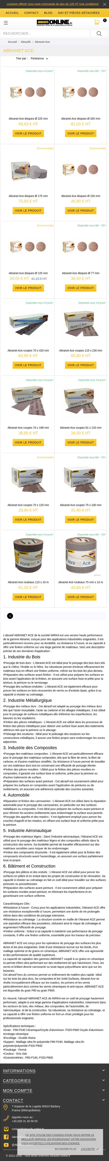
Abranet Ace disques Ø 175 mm (28, 196)
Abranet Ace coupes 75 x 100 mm (80, 505)
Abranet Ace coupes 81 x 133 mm (80, 427)
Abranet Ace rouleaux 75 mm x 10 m (80, 582)
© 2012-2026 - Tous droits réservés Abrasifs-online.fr (38, 1155)
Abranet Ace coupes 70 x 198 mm (28, 427)
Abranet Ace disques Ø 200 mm (80, 118)
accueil (12, 12)
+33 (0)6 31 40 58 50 (24, 1121)
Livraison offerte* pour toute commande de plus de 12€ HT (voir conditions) (53, 4)
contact (31, 12)
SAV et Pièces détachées (79, 12)
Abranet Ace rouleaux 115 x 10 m (28, 582)
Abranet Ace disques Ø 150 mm (80, 196)
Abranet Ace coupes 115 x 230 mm (80, 350)
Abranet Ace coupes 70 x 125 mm (28, 505)
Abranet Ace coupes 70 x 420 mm (28, 350)
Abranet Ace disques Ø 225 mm (28, 118)
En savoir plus (65, 1149)
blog (48, 12)
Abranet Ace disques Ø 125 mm (28, 273)
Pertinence (37, 58)
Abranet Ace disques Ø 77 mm (81, 273)
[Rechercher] (99, 33)
